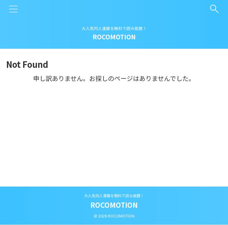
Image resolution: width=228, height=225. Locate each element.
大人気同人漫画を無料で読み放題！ (114, 195)
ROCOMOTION (114, 36)
